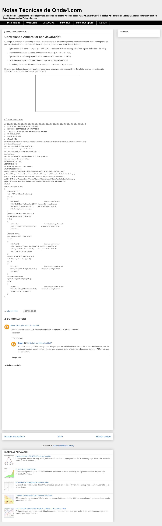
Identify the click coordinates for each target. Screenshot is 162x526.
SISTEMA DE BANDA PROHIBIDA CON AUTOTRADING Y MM (41, 509)
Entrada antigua (103, 436)
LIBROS (103, 23)
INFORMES (65, 23)
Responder (15, 333)
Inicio (60, 436)
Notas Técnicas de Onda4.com (42, 10)
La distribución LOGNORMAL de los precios (33, 456)
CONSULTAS (48, 23)
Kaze (13, 326)
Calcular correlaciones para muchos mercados (34, 495)
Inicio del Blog (13, 23)
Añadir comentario (13, 365)
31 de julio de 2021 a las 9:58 (27, 326)
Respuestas (18, 338)
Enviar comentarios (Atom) (63, 446)
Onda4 (20, 343)
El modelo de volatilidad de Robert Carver (32, 482)
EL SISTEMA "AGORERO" (26, 469)
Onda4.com (31, 23)
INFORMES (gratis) (84, 23)
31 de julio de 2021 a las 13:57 (39, 343)
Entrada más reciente (14, 436)
